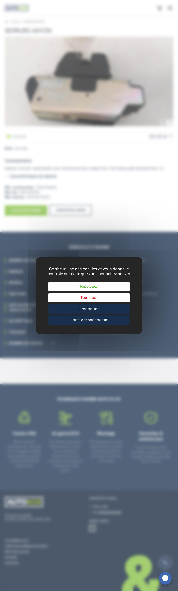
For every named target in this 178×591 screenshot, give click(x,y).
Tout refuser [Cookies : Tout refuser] (89, 298)
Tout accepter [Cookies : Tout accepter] (88, 286)
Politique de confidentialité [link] (89, 320)
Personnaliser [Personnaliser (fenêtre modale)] (88, 309)
